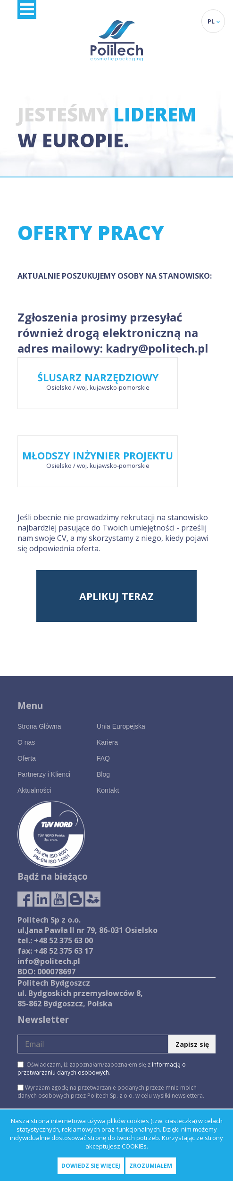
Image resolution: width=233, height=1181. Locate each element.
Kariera (107, 742)
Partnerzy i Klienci (43, 774)
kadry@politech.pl (157, 348)
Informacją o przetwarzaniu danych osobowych (101, 1068)
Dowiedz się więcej (90, 1166)
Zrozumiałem (150, 1166)
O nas (26, 742)
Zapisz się (192, 1044)
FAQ (103, 758)
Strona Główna (39, 726)
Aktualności (34, 790)
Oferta (26, 758)
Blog (103, 774)
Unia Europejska (121, 726)
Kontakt (108, 790)
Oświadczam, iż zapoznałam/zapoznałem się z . (101, 1068)
